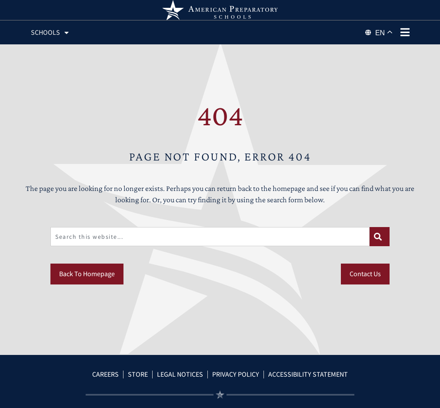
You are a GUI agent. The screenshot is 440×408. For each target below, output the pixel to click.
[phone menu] (405, 32)
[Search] (380, 236)
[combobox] (210, 236)
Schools (50, 32)
